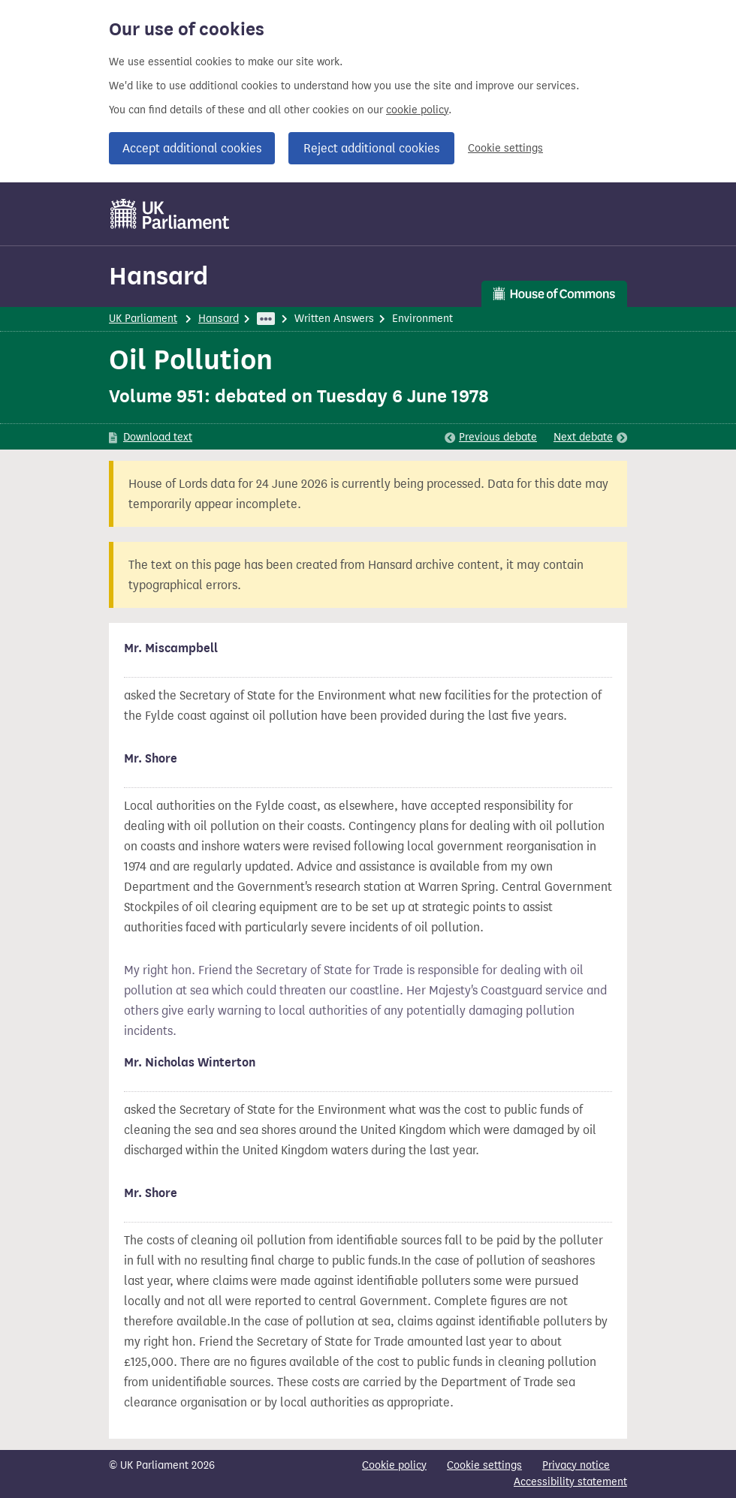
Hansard (158, 275)
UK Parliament (143, 318)
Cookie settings (505, 148)
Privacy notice (576, 1465)
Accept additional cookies (191, 148)
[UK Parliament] (170, 213)
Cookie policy (394, 1465)
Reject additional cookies (371, 148)
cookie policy (417, 110)
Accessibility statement (570, 1481)
